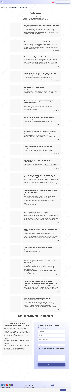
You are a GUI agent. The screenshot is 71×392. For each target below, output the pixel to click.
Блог (34, 2)
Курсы (26, 2)
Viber (12, 385)
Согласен (63, 389)
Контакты (38, 2)
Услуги (18, 2)
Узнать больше (8, 352)
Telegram (4, 385)
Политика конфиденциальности (50, 386)
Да (39, 350)
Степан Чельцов (5, 387)
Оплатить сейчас (43, 328)
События (30, 2)
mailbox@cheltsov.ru (29, 387)
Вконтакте (2, 385)
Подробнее (56, 35)
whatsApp (10, 385)
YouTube (7, 385)
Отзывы (22, 2)
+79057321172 (29, 385)
